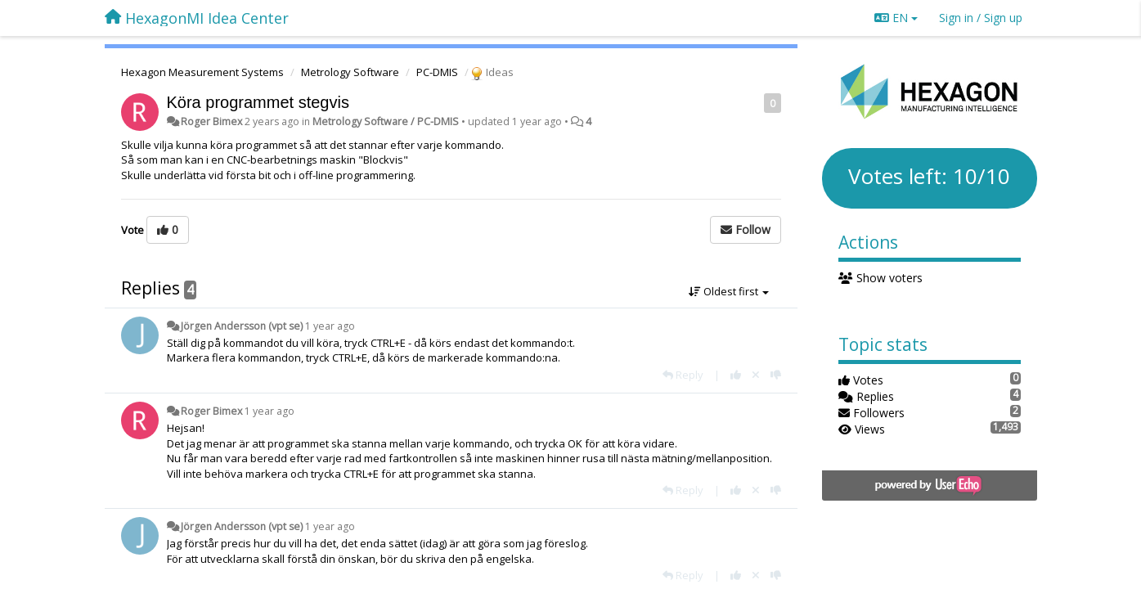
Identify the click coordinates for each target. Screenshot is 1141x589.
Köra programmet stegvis (258, 102)
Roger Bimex (211, 121)
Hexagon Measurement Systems (202, 72)
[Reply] (683, 374)
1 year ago (330, 326)
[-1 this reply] (775, 374)
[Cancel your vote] (756, 374)
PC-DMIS (437, 72)
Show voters (880, 278)
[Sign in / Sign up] (980, 18)
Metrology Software (350, 72)
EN (896, 17)
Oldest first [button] (729, 291)
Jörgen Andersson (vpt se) (242, 326)
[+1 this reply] (735, 374)
